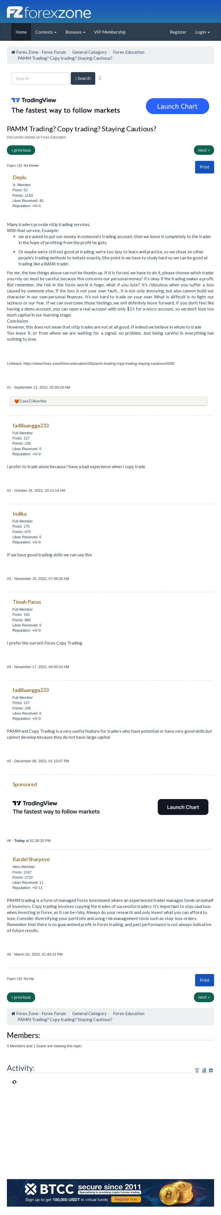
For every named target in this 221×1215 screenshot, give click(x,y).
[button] (204, 167)
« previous (21, 150)
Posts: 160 (21, 614)
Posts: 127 (21, 438)
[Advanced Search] (100, 77)
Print (204, 166)
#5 (9, 761)
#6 (9, 840)
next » (204, 150)
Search (83, 78)
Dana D (26, 401)
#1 (9, 387)
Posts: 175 (21, 526)
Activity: (21, 1068)
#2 (9, 490)
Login (202, 31)
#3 (9, 578)
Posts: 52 (20, 190)
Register (178, 31)
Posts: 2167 (22, 872)
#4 (9, 667)
